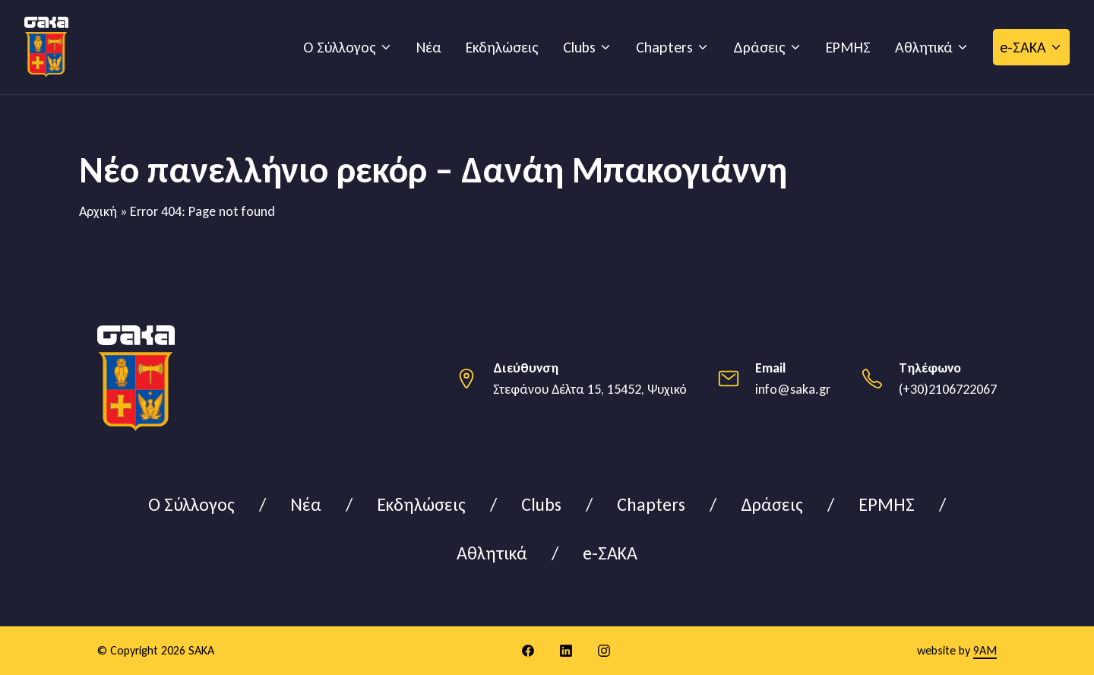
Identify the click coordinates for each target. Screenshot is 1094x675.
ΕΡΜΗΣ (848, 47)
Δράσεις (759, 47)
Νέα (428, 47)
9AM (985, 650)
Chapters (664, 47)
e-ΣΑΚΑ (1023, 47)
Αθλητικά (924, 47)
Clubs (579, 47)
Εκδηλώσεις (502, 47)
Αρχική (98, 211)
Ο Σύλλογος (339, 47)
